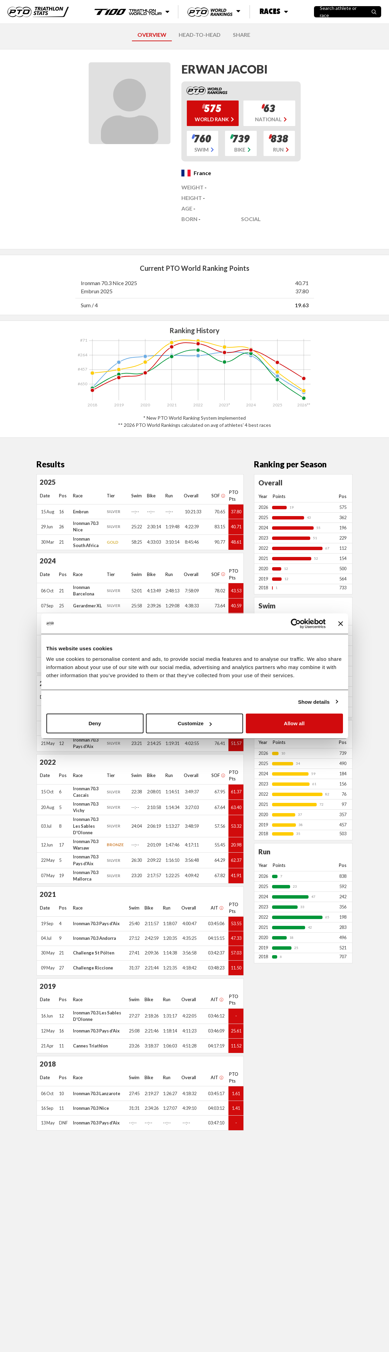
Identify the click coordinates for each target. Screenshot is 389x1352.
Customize (195, 723)
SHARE (241, 34)
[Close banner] (340, 623)
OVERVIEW (151, 34)
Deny (95, 723)
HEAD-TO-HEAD (200, 34)
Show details (314, 701)
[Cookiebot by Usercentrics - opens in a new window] (296, 623)
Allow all (294, 723)
